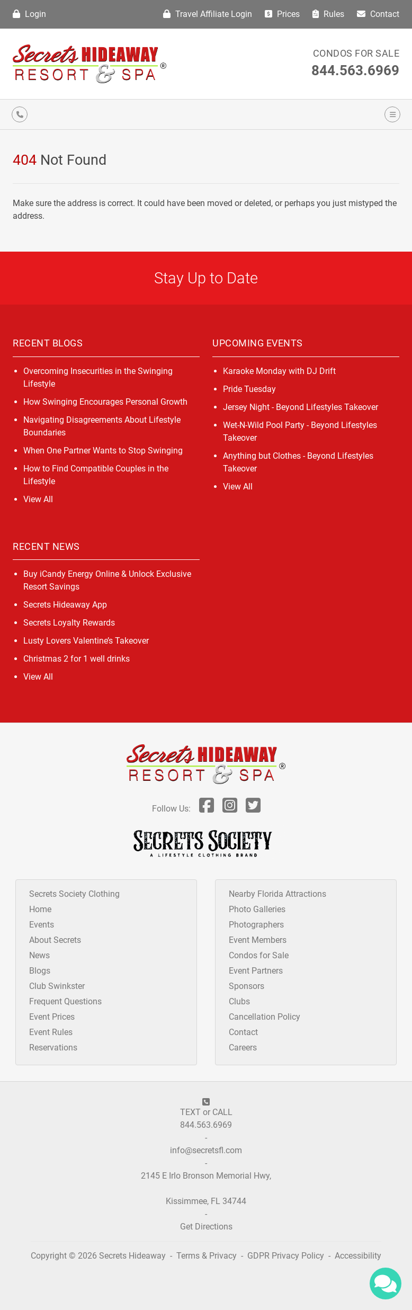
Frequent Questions (65, 1001)
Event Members (257, 940)
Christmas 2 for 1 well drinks (76, 659)
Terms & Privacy (206, 1256)
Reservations (53, 1047)
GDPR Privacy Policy (286, 1256)
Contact (378, 14)
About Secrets (55, 940)
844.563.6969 (355, 70)
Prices (282, 14)
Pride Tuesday (249, 389)
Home (40, 909)
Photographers (256, 925)
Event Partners (256, 971)
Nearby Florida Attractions (277, 894)
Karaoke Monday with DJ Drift (279, 371)
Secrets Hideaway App (65, 605)
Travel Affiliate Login (207, 14)
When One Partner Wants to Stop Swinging (103, 450)
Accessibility (358, 1256)
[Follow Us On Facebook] (206, 809)
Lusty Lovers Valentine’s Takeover (86, 641)
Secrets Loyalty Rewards (69, 623)
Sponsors (246, 986)
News (39, 955)
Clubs (239, 1001)
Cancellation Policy (264, 1017)
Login (29, 14)
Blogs (39, 971)
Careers (243, 1047)
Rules (328, 14)
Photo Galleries (257, 909)
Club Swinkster (57, 986)
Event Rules (51, 1032)
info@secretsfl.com (206, 1150)
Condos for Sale (356, 53)
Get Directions (206, 1227)
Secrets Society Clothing (74, 894)
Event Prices (52, 1017)
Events (41, 925)
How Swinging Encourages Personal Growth (105, 402)
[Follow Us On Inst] (229, 809)
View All (38, 499)
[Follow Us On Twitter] (253, 809)
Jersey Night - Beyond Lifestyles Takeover (300, 407)
